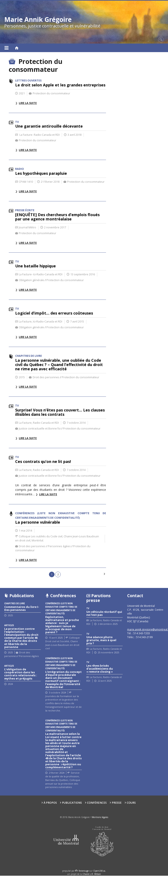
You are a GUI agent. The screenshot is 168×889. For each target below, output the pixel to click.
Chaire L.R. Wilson (92, 873)
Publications (72, 803)
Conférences (97, 803)
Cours (131, 803)
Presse (117, 803)
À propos (50, 803)
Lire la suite (28, 103)
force (84, 870)
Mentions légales (100, 817)
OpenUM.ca (99, 870)
